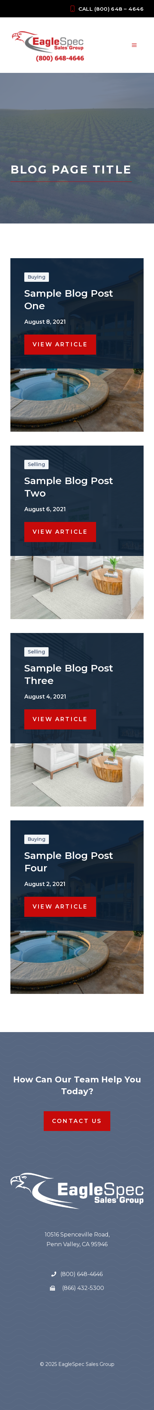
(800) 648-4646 (81, 1274)
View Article (60, 344)
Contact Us (77, 1121)
